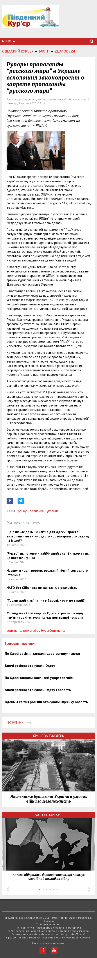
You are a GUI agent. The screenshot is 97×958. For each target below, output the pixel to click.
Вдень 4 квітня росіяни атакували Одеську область (46, 702)
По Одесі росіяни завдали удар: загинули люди (42, 653)
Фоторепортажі (48, 815)
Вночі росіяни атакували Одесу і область (38, 690)
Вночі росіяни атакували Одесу (30, 665)
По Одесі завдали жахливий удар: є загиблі (39, 677)
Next (89, 889)
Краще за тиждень (48, 736)
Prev (8, 889)
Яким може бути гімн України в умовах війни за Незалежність (48, 799)
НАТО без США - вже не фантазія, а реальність (42, 588)
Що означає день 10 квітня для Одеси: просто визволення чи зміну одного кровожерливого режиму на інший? (48, 536)
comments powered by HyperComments (36, 630)
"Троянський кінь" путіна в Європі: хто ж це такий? (46, 600)
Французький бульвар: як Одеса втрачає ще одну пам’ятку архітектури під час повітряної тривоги (45, 615)
